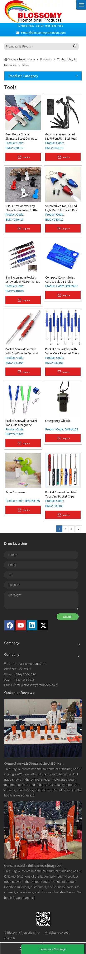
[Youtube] (21, 625)
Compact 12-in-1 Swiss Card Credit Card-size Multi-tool (60, 280)
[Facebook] (9, 625)
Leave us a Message (53, 949)
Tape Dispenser (15, 492)
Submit (67, 616)
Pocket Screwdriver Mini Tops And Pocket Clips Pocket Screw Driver (61, 495)
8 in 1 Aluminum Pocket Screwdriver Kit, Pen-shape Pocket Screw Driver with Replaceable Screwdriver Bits (22, 280)
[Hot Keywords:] (75, 46)
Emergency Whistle (58, 421)
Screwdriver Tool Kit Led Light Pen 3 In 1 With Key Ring (61, 208)
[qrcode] (43, 919)
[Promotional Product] (37, 46)
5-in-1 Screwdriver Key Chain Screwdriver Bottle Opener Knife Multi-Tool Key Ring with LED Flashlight (21, 208)
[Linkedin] (32, 625)
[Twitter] (43, 625)
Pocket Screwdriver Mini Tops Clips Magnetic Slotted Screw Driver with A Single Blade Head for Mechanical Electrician (22, 423)
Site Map (9, 937)
